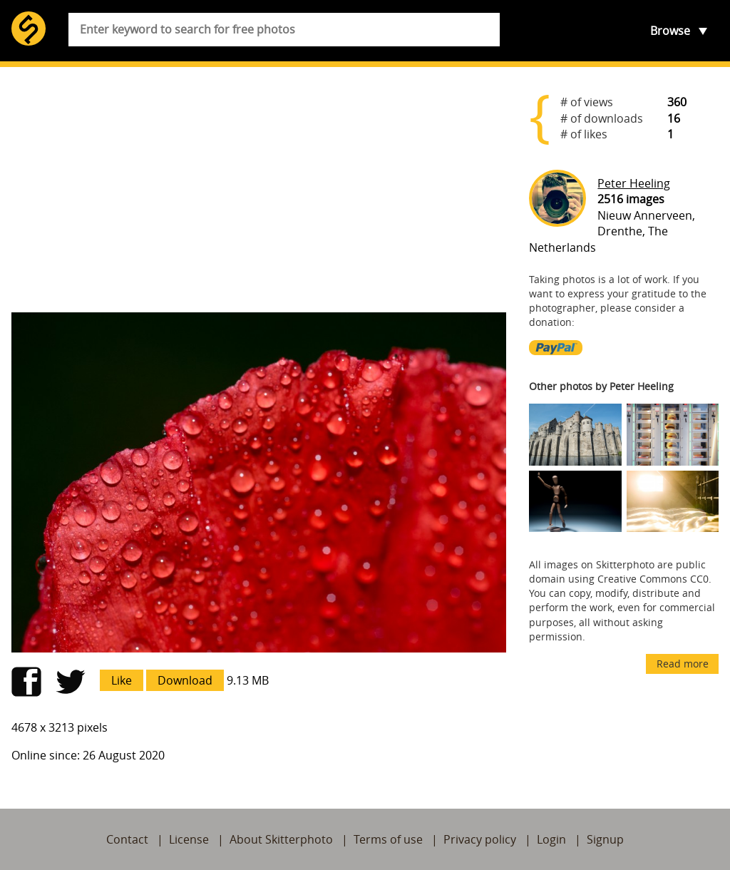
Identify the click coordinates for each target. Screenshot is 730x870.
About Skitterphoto (281, 839)
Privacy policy (479, 839)
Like (121, 680)
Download (185, 680)
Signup (605, 839)
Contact (127, 839)
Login (551, 839)
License (189, 839)
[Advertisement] (258, 190)
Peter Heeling (633, 183)
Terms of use (388, 839)
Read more (683, 663)
